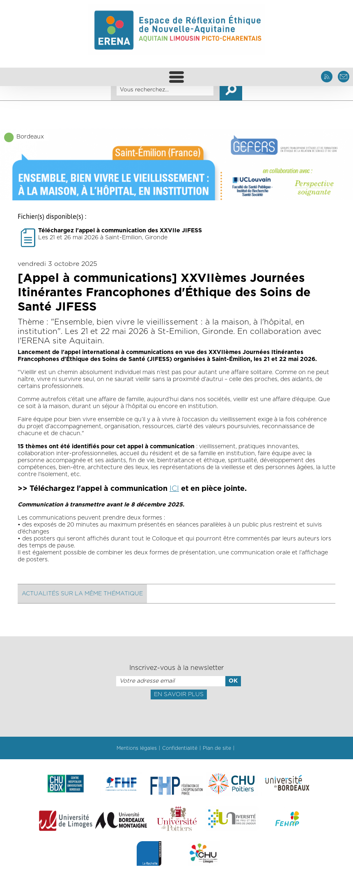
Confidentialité (179, 748)
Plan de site (217, 748)
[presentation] (176, 717)
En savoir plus (179, 694)
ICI (174, 488)
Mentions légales (137, 748)
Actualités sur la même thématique (82, 594)
